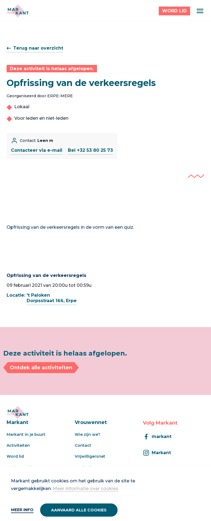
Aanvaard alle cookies (79, 510)
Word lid (15, 456)
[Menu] (200, 11)
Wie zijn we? (87, 434)
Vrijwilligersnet (90, 456)
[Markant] (18, 11)
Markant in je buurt (26, 434)
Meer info (22, 509)
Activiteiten (18, 445)
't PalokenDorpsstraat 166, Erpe (52, 298)
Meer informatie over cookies (85, 488)
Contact (83, 445)
